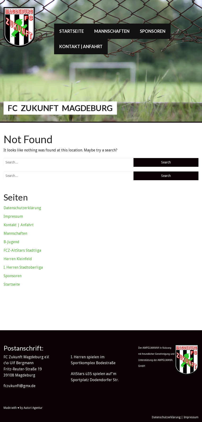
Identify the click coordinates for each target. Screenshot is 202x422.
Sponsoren (152, 31)
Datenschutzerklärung (22, 208)
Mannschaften (111, 31)
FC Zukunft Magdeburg (60, 108)
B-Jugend (11, 242)
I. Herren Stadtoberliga (23, 267)
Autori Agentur (33, 407)
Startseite (71, 31)
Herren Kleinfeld (18, 259)
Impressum (13, 216)
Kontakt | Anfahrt (81, 46)
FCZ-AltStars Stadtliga (22, 250)
